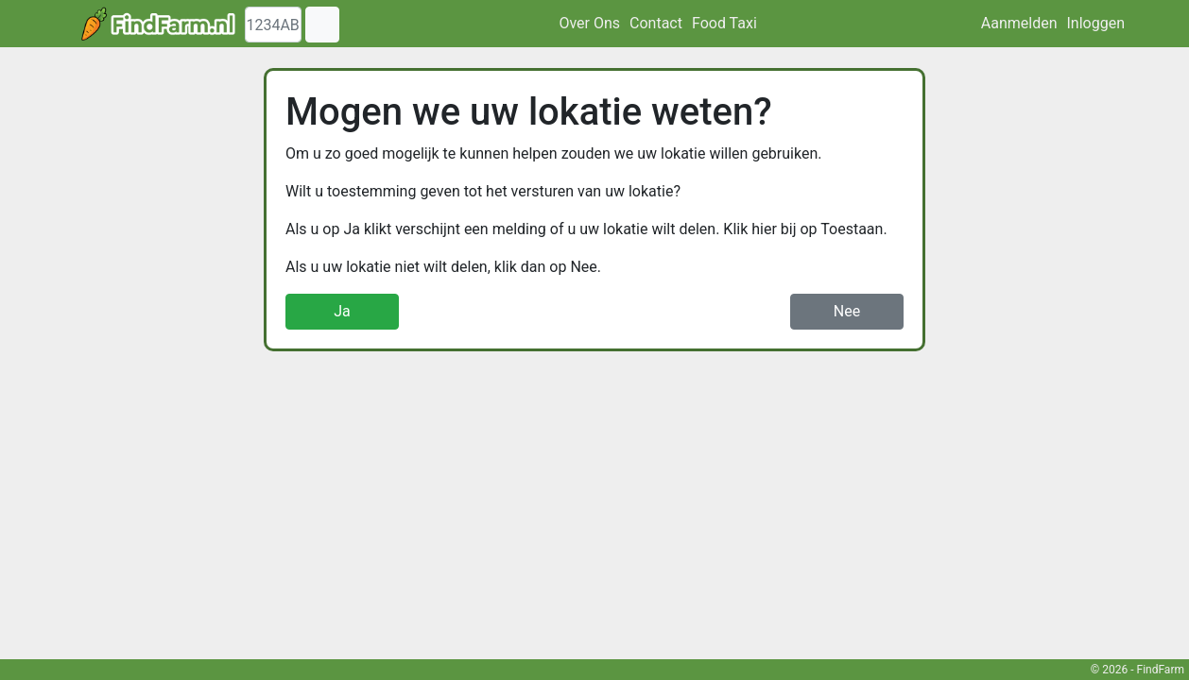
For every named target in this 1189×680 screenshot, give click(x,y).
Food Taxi (724, 23)
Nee (847, 311)
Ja (342, 311)
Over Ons (589, 23)
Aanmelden (1019, 23)
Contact (655, 23)
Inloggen (1096, 23)
